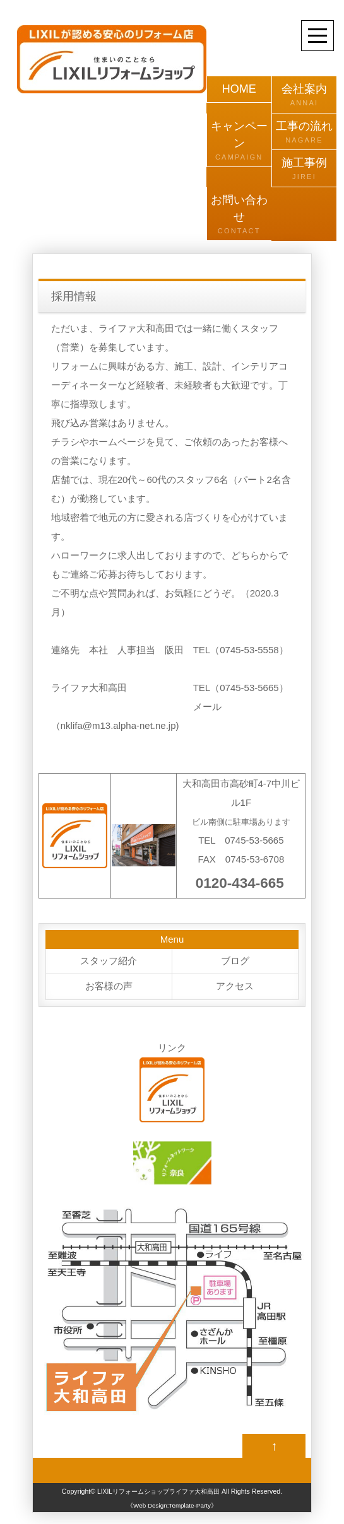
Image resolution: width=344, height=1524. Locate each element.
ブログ (235, 961)
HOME (239, 89)
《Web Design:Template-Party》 (172, 1507)
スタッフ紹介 (108, 961)
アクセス (235, 987)
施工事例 (304, 169)
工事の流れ (304, 133)
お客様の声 (109, 987)
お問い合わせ (239, 215)
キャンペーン (239, 141)
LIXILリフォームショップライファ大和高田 (158, 1493)
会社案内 (304, 95)
